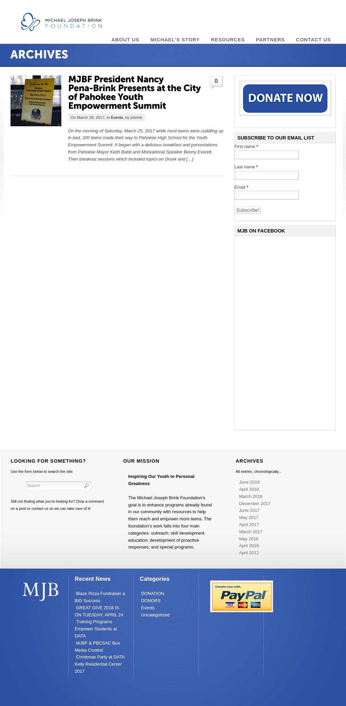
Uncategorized (155, 614)
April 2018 (249, 489)
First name (246, 146)
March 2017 (251, 531)
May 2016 (249, 538)
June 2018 (249, 482)
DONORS (151, 600)
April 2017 (249, 524)
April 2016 (249, 545)
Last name (246, 166)
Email (241, 187)
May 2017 (249, 517)
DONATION (152, 593)
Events (117, 117)
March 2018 (251, 496)
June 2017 (249, 510)
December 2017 (255, 503)
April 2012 (249, 552)
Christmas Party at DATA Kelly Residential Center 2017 (100, 664)
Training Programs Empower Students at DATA (96, 628)
